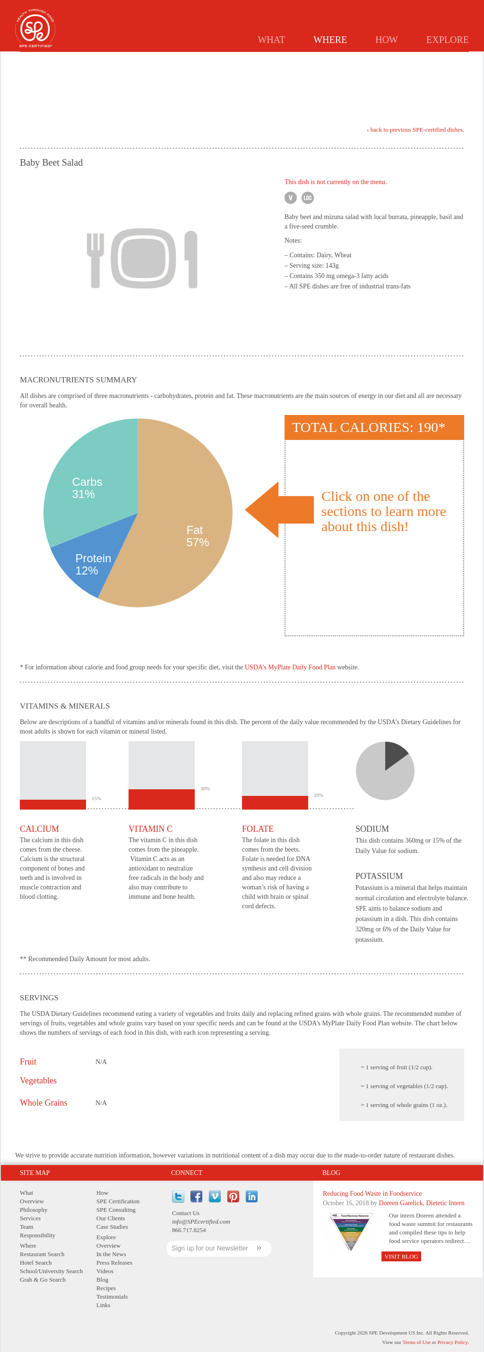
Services (30, 1218)
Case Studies (112, 1226)
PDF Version (456, 87)
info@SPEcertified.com (201, 1221)
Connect (186, 1172)
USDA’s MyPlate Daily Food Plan (290, 667)
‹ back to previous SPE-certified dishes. (415, 130)
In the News (111, 1254)
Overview (32, 1201)
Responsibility (37, 1235)
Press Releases (114, 1262)
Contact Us (185, 1213)
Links (103, 1305)
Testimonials (112, 1296)
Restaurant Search (42, 1254)
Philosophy (34, 1209)
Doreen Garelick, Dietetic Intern (422, 1203)
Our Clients (110, 1218)
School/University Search (51, 1271)
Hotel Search (36, 1262)
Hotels (283, 59)
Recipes (106, 1288)
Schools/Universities (343, 59)
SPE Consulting (116, 1209)
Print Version (436, 89)
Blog (331, 1172)
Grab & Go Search (43, 1279)
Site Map (35, 1172)
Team (27, 1226)
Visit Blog (401, 1256)
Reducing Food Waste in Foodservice (372, 1193)
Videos (104, 1271)
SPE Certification (117, 1201)
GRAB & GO (407, 59)
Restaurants (236, 59)
